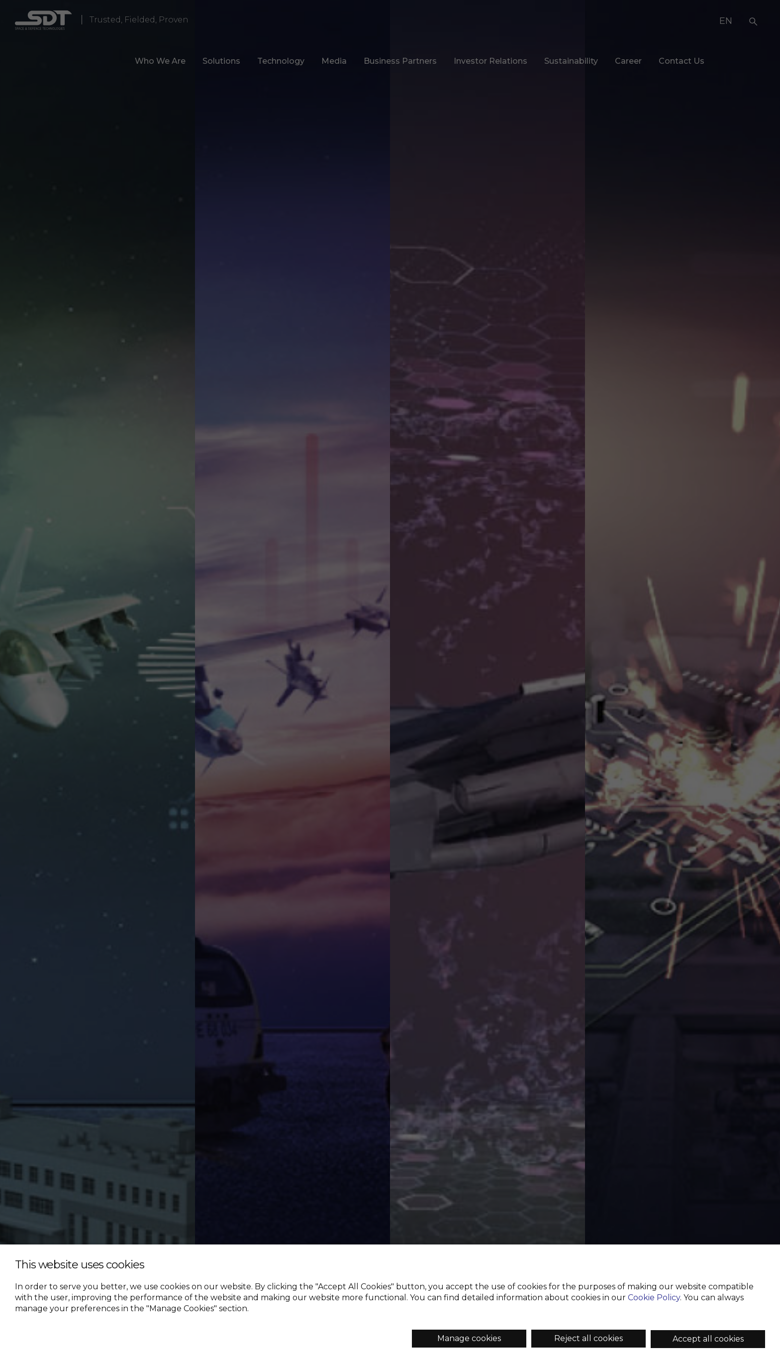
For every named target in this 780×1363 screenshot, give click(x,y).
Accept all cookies (708, 1339)
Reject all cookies (588, 1338)
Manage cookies (469, 1338)
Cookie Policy (654, 1297)
